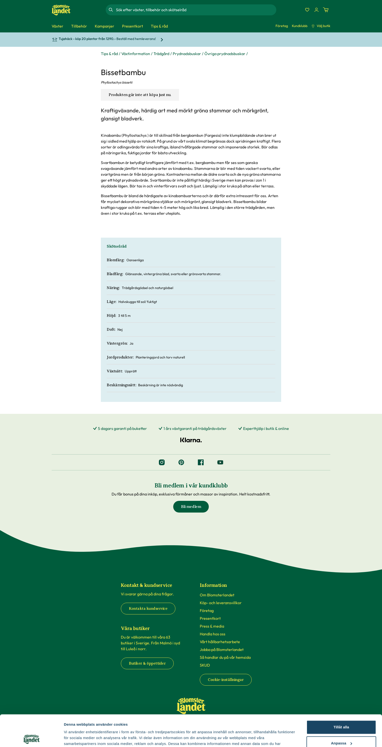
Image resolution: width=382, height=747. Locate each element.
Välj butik (320, 26)
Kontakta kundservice (148, 608)
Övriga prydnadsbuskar (224, 53)
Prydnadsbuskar (187, 53)
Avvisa (341, 728)
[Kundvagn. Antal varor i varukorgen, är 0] (325, 9)
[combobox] (195, 10)
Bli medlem (191, 506)
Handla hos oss (212, 633)
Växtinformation (135, 53)
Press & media (212, 626)
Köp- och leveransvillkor (221, 602)
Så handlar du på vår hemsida (225, 657)
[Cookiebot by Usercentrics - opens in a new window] (31, 737)
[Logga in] (316, 9)
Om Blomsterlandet (217, 594)
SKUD (205, 665)
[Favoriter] (307, 9)
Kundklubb (299, 26)
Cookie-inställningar (226, 680)
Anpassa (341, 711)
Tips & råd (109, 53)
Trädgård (161, 53)
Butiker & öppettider (147, 663)
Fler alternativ (76, 737)
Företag (282, 26)
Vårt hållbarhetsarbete (220, 641)
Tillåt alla (341, 696)
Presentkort (210, 618)
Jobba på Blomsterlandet (222, 649)
